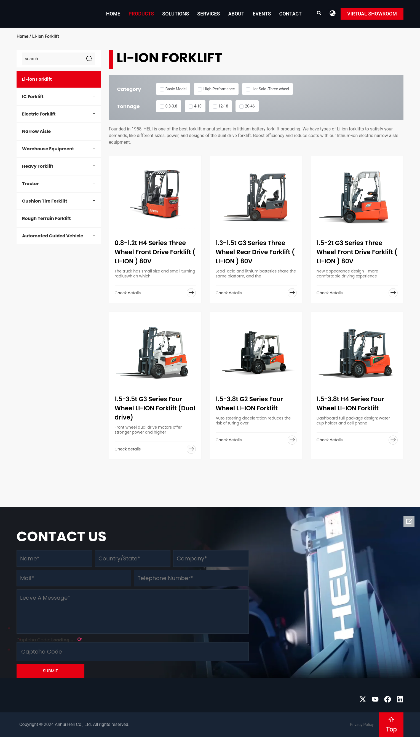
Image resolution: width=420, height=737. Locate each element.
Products (141, 14)
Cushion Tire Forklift (44, 201)
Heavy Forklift (37, 166)
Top (391, 729)
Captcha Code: (49, 639)
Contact (290, 14)
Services (208, 14)
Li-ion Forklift (37, 79)
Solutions (175, 14)
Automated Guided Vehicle (52, 236)
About (236, 14)
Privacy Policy (362, 724)
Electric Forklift (38, 114)
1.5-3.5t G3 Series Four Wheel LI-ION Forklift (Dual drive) (155, 408)
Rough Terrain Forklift (46, 218)
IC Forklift (33, 96)
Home (113, 14)
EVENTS (262, 14)
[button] (332, 13)
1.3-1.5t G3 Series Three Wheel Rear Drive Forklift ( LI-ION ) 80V (255, 252)
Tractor (30, 183)
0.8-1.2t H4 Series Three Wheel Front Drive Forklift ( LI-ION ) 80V (155, 252)
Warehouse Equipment (48, 149)
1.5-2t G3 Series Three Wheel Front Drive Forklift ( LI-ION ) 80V (357, 252)
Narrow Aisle (36, 131)
